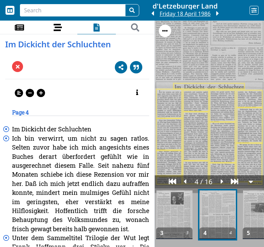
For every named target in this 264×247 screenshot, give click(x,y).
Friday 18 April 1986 (185, 13)
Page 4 (20, 112)
